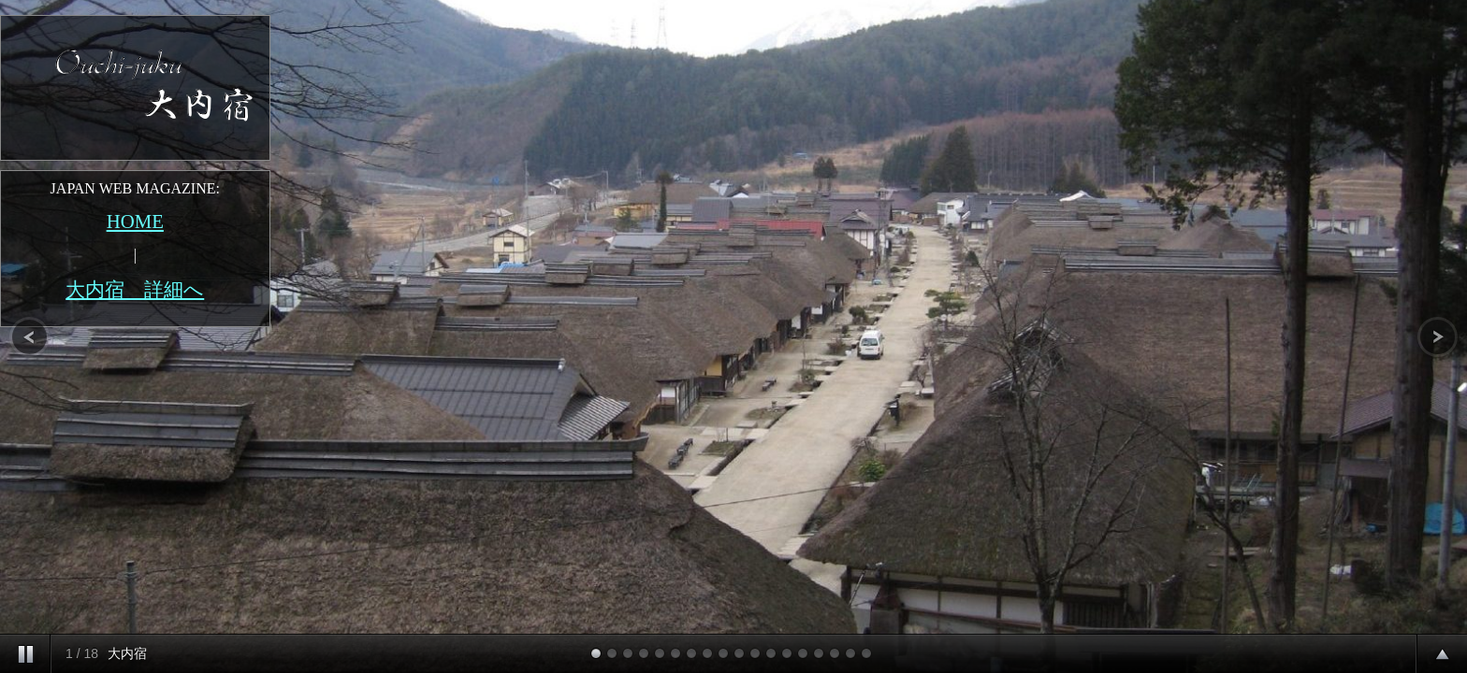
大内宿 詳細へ (134, 289)
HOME (135, 221)
